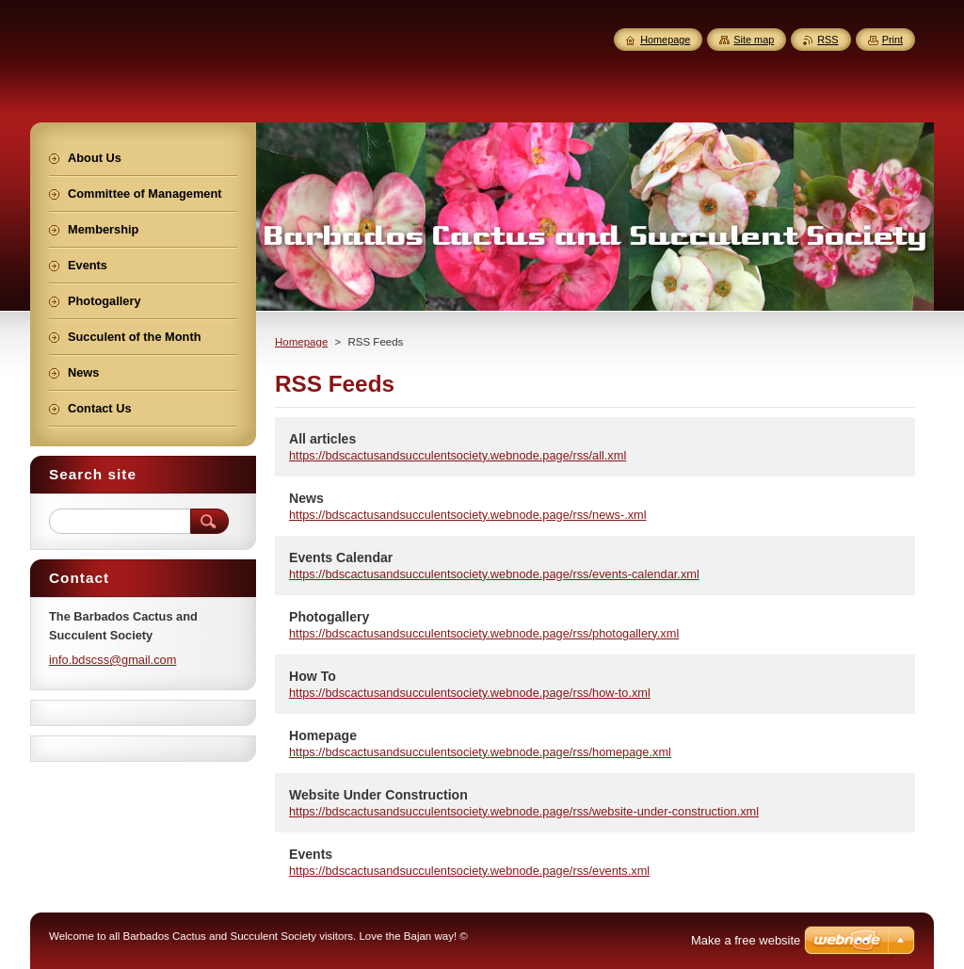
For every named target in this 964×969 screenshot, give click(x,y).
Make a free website (745, 940)
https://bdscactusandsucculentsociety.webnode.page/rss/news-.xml (468, 515)
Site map (753, 39)
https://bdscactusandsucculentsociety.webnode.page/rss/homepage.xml (480, 752)
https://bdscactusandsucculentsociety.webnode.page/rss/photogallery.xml (484, 633)
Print (892, 39)
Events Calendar (341, 557)
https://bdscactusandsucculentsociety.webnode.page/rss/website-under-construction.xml (524, 811)
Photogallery (329, 616)
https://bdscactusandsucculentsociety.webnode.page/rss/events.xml (469, 871)
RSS (827, 39)
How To (312, 676)
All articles (322, 438)
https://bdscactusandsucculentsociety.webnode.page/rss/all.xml (457, 455)
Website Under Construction (378, 794)
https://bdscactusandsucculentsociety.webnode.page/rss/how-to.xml (470, 693)
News (306, 498)
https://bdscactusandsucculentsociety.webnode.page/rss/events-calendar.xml (494, 574)
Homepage (301, 341)
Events (310, 854)
